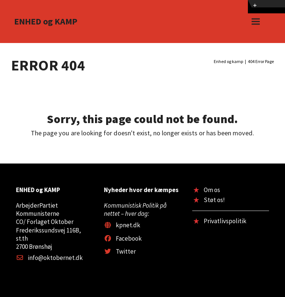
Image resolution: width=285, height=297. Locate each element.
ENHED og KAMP (45, 21)
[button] (256, 22)
